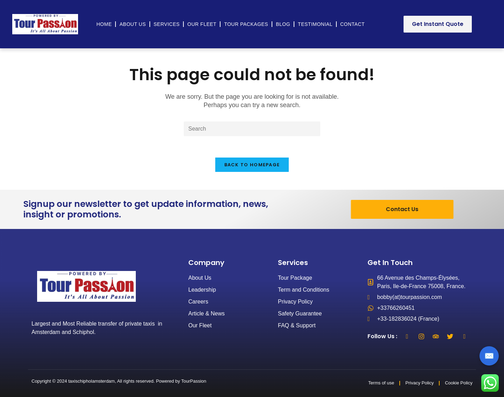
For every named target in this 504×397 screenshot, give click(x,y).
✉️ (489, 355)
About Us (132, 24)
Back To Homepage (252, 164)
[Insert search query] (252, 129)
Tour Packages (246, 24)
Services (167, 24)
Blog (283, 24)
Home (104, 24)
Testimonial (315, 24)
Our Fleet (201, 24)
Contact (352, 24)
